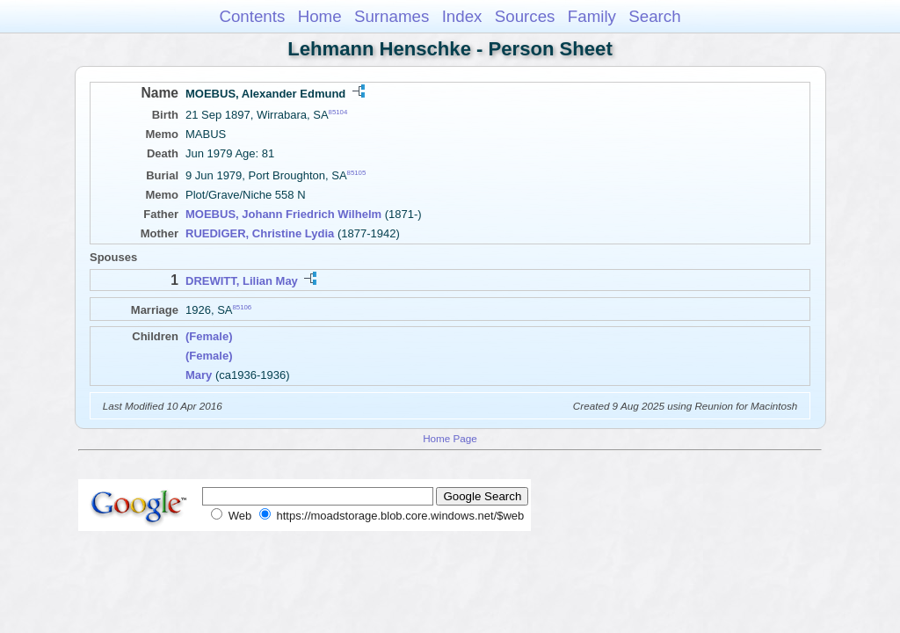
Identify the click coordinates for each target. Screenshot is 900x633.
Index (462, 16)
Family (592, 16)
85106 (242, 307)
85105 (357, 173)
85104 (338, 112)
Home (320, 16)
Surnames (391, 16)
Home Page (450, 438)
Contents (252, 16)
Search (654, 16)
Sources (525, 16)
